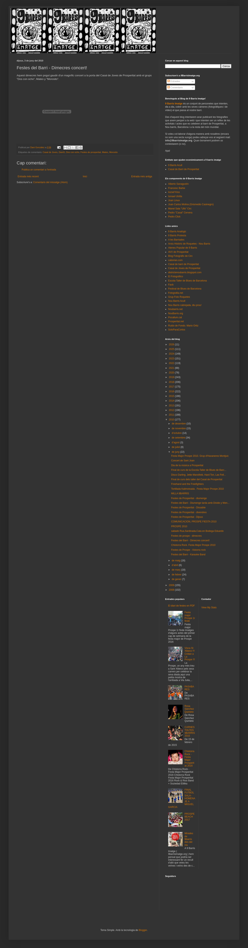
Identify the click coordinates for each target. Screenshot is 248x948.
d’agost (176, 442)
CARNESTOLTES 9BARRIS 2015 (190, 731)
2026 (172, 344)
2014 (172, 400)
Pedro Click (174, 216)
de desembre (179, 423)
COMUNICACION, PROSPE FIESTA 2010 (193, 521)
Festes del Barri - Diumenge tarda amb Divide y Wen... (200, 503)
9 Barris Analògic (177, 231)
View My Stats (209, 607)
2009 (172, 585)
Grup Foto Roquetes (179, 297)
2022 (172, 363)
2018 (172, 382)
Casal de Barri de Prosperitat (183, 169)
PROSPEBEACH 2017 (190, 816)
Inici (85, 176)
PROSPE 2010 (179, 526)
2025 (172, 349)
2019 (172, 377)
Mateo (105, 152)
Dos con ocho (72, 152)
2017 (172, 386)
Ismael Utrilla (175, 196)
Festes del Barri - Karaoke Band (188, 554)
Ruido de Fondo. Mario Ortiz (183, 325)
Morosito (113, 152)
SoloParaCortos (176, 329)
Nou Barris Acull (176, 301)
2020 (172, 372)
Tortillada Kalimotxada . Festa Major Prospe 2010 (197, 488)
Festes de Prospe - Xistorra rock (188, 549)
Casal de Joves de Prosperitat (184, 268)
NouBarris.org (175, 313)
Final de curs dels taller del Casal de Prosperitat (196, 479)
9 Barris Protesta (177, 235)
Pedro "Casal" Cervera (180, 212)
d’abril (175, 565)
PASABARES (189, 688)
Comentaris (175, 87)
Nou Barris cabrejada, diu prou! (184, 305)
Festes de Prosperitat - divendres (189, 512)
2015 (172, 396)
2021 (172, 368)
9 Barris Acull (175, 165)
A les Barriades (176, 239)
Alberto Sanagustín (178, 183)
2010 (172, 419)
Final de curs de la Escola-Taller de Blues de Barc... (198, 470)
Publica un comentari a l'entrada (39, 169)
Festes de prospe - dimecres (186, 535)
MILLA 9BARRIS (180, 493)
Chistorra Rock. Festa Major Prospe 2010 (193, 545)
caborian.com (175, 260)
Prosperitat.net (176, 321)
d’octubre (177, 433)
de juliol (176, 447)
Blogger (143, 930)
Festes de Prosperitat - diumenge (189, 498)
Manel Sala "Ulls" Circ (180, 208)
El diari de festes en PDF (181, 605)
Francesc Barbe (176, 188)
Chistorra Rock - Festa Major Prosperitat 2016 (189, 758)
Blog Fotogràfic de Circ (180, 256)
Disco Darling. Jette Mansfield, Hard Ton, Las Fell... (198, 474)
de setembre (179, 437)
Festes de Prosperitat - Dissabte (188, 507)
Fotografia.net (175, 293)
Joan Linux (174, 200)
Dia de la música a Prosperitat (187, 465)
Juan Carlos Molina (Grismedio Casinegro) (191, 204)
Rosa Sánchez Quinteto (189, 709)
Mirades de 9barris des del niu (189, 839)
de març (176, 569)
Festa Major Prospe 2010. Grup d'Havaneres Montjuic (200, 456)
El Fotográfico (175, 276)
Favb (171, 284)
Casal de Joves (50, 152)
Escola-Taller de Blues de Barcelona (187, 280)
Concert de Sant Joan (182, 460)
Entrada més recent (28, 176)
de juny (176, 452)
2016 (172, 391)
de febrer (177, 574)
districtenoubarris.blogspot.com (184, 272)
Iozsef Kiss (174, 192)
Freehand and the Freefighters (187, 484)
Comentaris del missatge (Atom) (50, 182)
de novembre (179, 428)
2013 (172, 405)
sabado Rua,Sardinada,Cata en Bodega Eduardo (197, 531)
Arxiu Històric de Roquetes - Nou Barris (189, 243)
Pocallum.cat (175, 317)
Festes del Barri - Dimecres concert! (190, 540)
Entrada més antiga (141, 176)
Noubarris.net (175, 309)
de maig (176, 560)
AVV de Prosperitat (178, 252)
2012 (172, 410)
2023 (172, 358)
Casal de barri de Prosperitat (183, 264)
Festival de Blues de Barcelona (184, 288)
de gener (177, 579)
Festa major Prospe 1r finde (190, 616)
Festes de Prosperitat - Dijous (187, 517)
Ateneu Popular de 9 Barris (182, 247)
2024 (172, 353)
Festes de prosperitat (90, 152)
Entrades (173, 81)
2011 (172, 414)
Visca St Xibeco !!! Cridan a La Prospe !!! (190, 654)
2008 (172, 589)
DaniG (62, 152)
